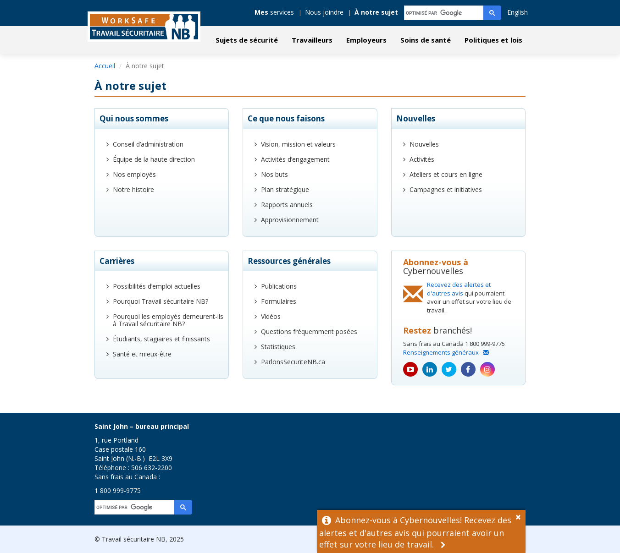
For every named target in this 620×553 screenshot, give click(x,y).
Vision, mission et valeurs (298, 144)
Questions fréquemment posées (309, 331)
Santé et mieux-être (142, 354)
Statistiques (278, 346)
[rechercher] (444, 13)
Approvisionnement (290, 219)
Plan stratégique (285, 189)
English (517, 12)
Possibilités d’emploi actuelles (156, 286)
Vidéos (271, 316)
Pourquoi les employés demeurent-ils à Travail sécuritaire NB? (168, 320)
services (274, 12)
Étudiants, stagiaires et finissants (161, 338)
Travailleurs (312, 39)
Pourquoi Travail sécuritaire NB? (160, 301)
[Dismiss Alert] (520, 516)
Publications (279, 286)
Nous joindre (324, 12)
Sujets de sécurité (247, 39)
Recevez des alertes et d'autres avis (459, 288)
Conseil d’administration (148, 144)
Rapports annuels (287, 204)
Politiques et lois (493, 39)
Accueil (104, 65)
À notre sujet (376, 12)
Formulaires (278, 301)
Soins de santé (425, 39)
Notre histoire (133, 189)
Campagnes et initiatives (446, 189)
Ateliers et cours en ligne (446, 174)
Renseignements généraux (446, 352)
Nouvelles (424, 144)
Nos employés (134, 174)
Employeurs (366, 39)
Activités (422, 159)
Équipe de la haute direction (154, 159)
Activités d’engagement (295, 159)
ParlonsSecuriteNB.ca (293, 361)
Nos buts (274, 174)
